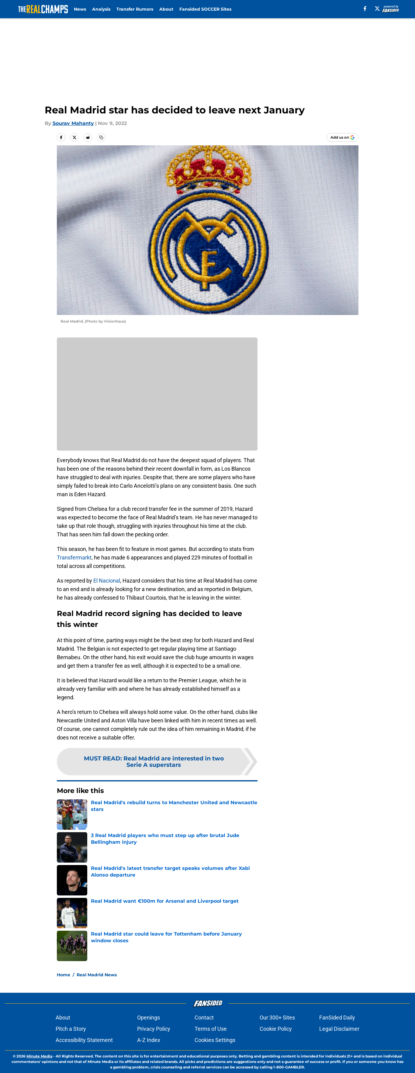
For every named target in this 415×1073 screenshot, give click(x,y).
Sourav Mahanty (73, 123)
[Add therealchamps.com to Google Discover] (342, 137)
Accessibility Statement (84, 1040)
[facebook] (365, 8)
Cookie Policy (276, 1029)
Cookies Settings (215, 1040)
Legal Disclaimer (339, 1029)
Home (63, 975)
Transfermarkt (74, 557)
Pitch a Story (71, 1029)
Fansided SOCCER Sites (205, 9)
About (166, 9)
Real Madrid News (97, 975)
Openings (148, 1017)
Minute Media (39, 1056)
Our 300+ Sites (277, 1017)
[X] (377, 8)
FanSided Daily (337, 1017)
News (80, 9)
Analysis (101, 9)
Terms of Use (211, 1029)
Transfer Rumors (134, 9)
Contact (204, 1017)
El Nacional (106, 580)
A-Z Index (148, 1040)
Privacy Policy (153, 1029)
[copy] (101, 137)
